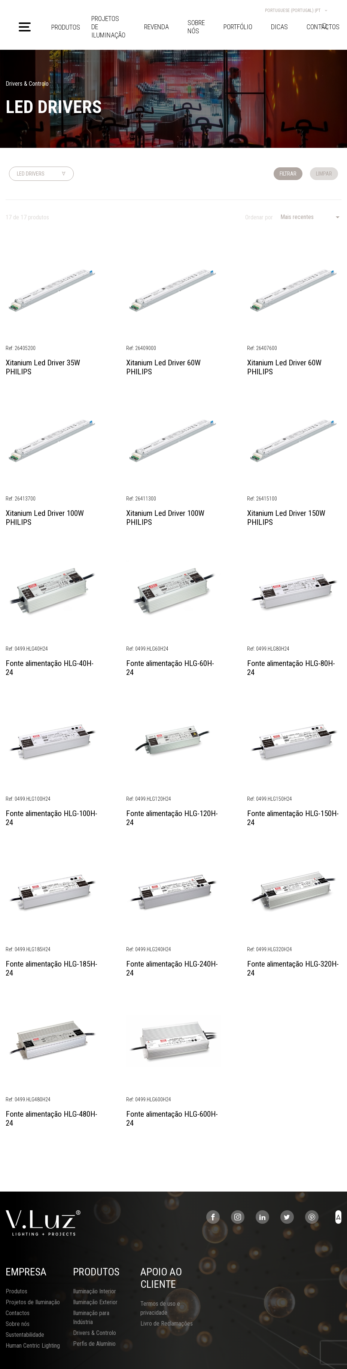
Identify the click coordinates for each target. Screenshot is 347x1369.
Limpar (324, 174)
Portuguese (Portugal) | (296, 10)
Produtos (65, 27)
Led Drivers (31, 174)
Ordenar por (259, 217)
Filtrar (288, 174)
